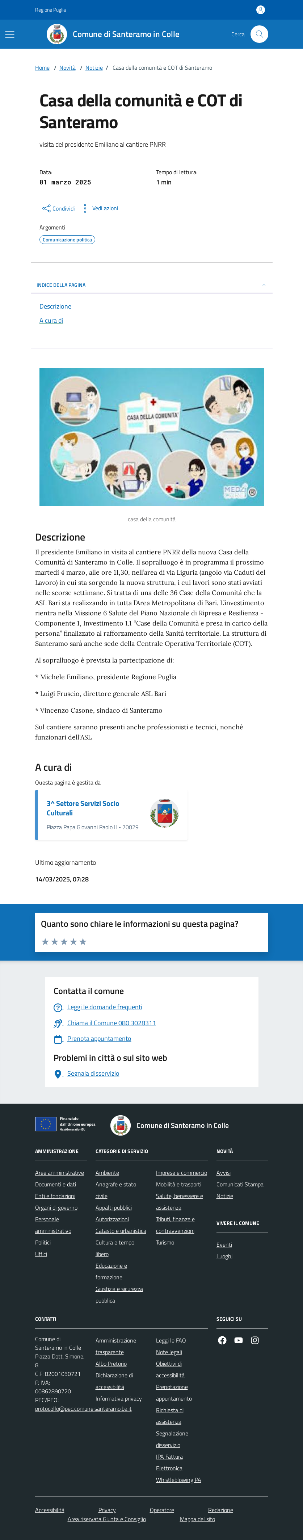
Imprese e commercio (181, 1172)
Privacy (107, 1510)
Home (42, 67)
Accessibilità (49, 1510)
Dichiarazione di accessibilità (114, 1381)
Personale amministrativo (53, 1225)
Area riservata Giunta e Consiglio (107, 1519)
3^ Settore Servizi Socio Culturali (83, 808)
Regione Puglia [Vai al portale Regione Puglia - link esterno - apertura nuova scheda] (50, 9)
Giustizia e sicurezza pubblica (119, 1294)
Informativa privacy (119, 1398)
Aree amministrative (59, 1172)
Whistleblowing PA (178, 1479)
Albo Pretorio (111, 1363)
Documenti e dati (55, 1184)
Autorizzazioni (112, 1219)
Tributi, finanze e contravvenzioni (175, 1225)
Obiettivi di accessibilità (170, 1369)
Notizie (94, 67)
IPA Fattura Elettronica (169, 1462)
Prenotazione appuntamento (174, 1392)
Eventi (224, 1244)
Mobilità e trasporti (178, 1184)
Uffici (41, 1254)
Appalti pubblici (114, 1207)
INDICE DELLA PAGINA (152, 285)
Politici (43, 1242)
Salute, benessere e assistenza (179, 1201)
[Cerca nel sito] (259, 34)
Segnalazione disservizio (172, 1439)
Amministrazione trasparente (116, 1346)
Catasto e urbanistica (121, 1230)
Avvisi (223, 1172)
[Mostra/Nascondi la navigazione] (9, 34)
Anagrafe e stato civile (116, 1190)
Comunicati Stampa (240, 1184)
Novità (67, 67)
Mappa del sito (197, 1519)
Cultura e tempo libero (115, 1248)
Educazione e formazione (111, 1271)
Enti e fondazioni (55, 1195)
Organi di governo (56, 1207)
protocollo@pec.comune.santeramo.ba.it (83, 1408)
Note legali (169, 1352)
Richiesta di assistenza (170, 1416)
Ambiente (107, 1172)
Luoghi (224, 1256)
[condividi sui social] (57, 208)
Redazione (220, 1510)
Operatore (162, 1510)
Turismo (165, 1242)
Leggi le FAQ (171, 1340)
